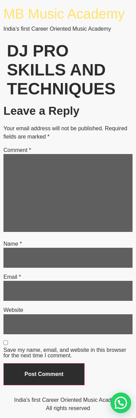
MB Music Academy (64, 13)
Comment (17, 150)
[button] (120, 402)
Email (12, 277)
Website (13, 310)
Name (12, 244)
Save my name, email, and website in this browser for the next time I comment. (64, 352)
